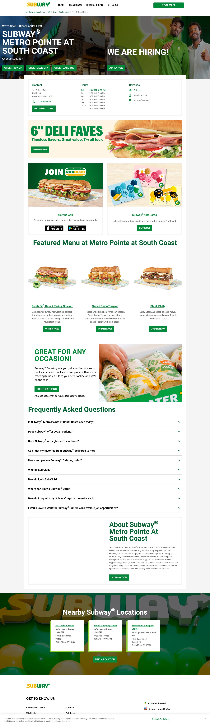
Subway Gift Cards (144, 215)
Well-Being (71, 713)
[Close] (206, 719)
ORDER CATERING (47, 389)
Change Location (12, 58)
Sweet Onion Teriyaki (105, 306)
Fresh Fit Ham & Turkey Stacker (52, 306)
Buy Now (144, 227)
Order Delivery (38, 67)
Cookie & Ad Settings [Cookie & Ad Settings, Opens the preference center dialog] (160, 719)
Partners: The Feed (157, 703)
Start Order (168, 5)
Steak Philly (157, 306)
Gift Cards (113, 5)
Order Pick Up (13, 67)
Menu (61, 5)
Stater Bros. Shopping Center (143, 627)
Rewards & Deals (94, 5)
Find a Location (105, 659)
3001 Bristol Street (64, 625)
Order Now (40, 149)
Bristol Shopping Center (105, 625)
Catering (137, 90)
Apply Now (116, 67)
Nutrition (70, 708)
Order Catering (64, 67)
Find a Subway (75, 5)
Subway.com (119, 577)
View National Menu (35, 708)
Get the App (65, 215)
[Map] (65, 551)
